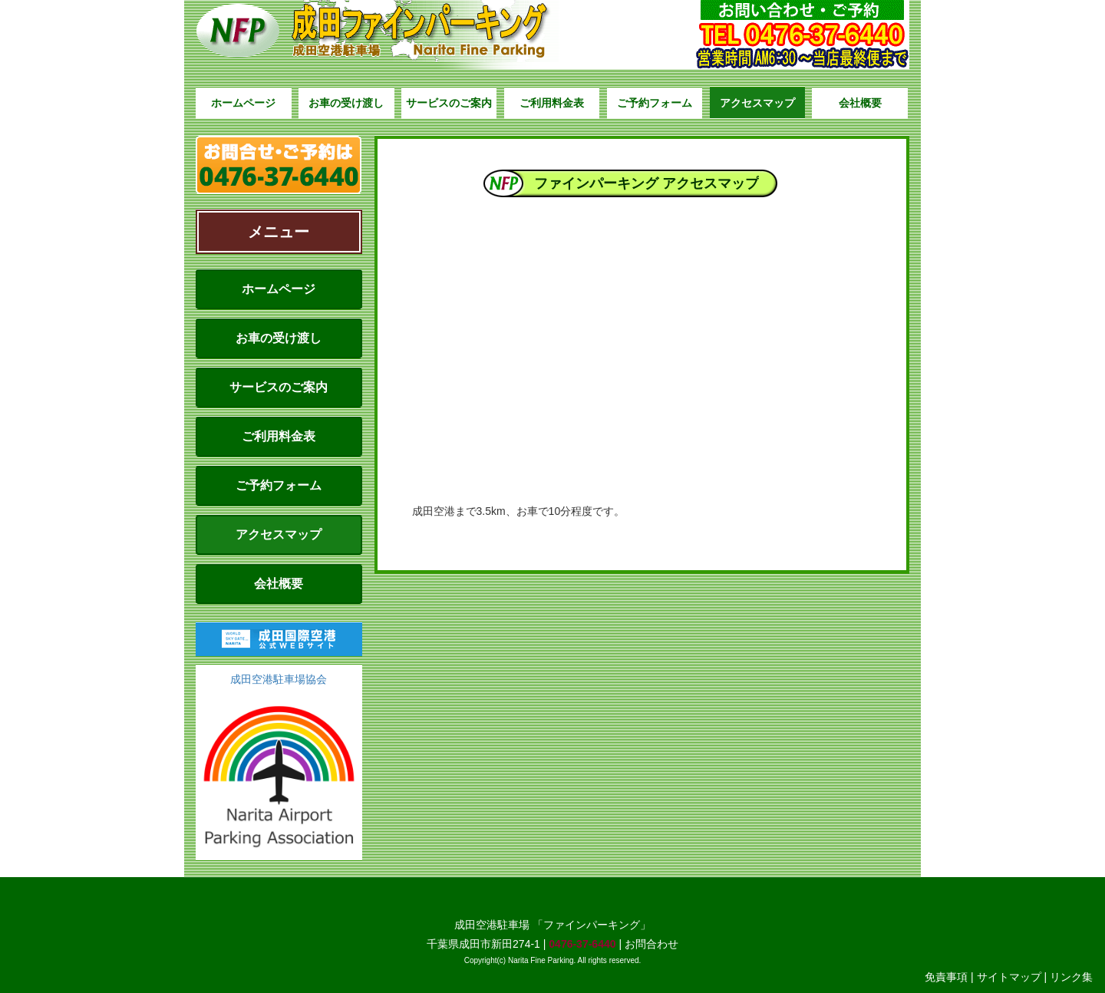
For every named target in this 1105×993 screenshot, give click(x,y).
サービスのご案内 (449, 103)
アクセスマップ (757, 103)
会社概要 (860, 103)
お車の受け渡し (346, 103)
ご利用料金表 (552, 103)
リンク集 (1071, 977)
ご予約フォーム (654, 103)
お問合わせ (651, 944)
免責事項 (946, 977)
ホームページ (243, 103)
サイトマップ (1009, 977)
